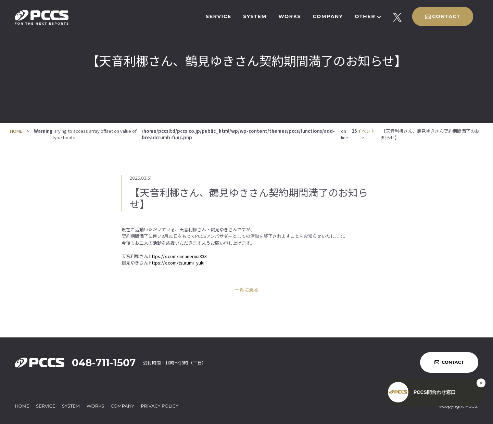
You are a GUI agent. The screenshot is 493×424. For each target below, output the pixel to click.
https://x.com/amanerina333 (178, 256)
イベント (366, 131)
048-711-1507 (104, 363)
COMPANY (328, 16)
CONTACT (446, 16)
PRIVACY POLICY (159, 406)
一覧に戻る (246, 289)
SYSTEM (254, 16)
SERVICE (218, 16)
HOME (16, 131)
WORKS (289, 16)
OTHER (365, 16)
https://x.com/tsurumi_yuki (176, 262)
